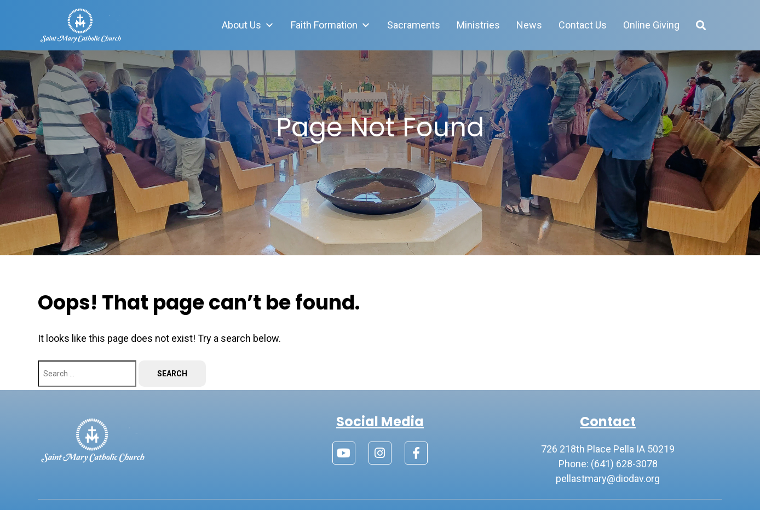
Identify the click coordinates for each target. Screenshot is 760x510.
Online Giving (651, 25)
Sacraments (413, 25)
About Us (248, 25)
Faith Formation (331, 25)
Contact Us (583, 25)
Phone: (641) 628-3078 (608, 463)
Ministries (478, 25)
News (529, 25)
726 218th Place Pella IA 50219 (608, 449)
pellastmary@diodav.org (608, 478)
